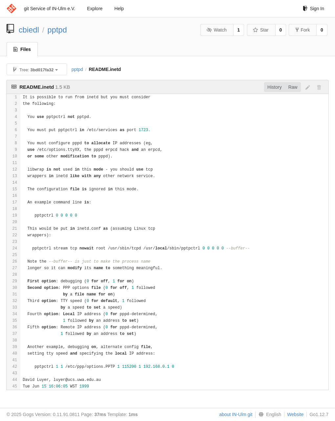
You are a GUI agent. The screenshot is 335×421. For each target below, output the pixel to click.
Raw (293, 87)
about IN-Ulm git (235, 414)
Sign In (313, 8)
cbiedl (29, 29)
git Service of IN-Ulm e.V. (49, 8)
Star (261, 30)
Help (119, 8)
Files (22, 49)
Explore (94, 8)
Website (295, 414)
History (274, 87)
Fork (303, 30)
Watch (216, 30)
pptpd (57, 29)
